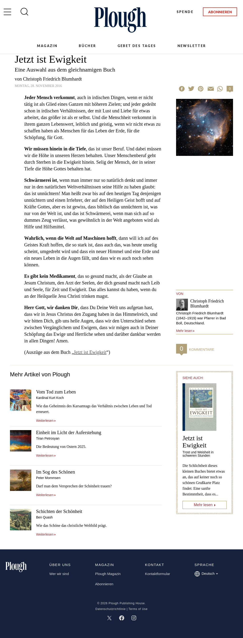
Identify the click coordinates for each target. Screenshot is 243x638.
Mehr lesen (203, 505)
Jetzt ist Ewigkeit (90, 352)
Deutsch (206, 574)
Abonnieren (220, 12)
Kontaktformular (157, 574)
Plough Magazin (108, 574)
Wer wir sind (59, 574)
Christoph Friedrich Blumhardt (52, 79)
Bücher (87, 46)
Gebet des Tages (136, 46)
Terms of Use (138, 609)
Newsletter (192, 46)
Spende (185, 12)
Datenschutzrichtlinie (110, 609)
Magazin (47, 46)
